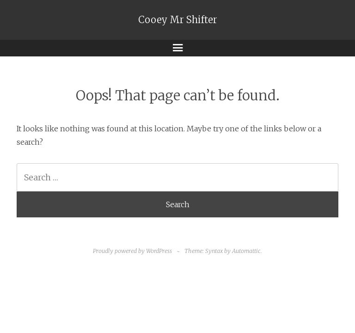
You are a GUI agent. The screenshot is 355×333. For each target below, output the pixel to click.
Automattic (246, 250)
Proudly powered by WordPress (132, 250)
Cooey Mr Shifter (177, 20)
